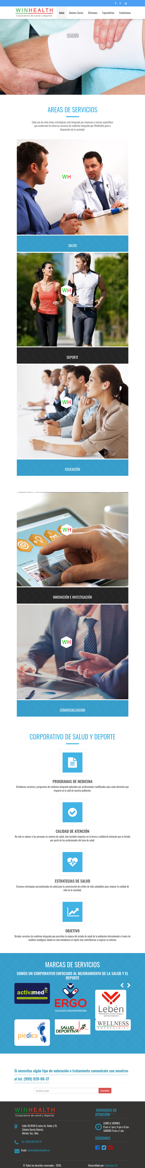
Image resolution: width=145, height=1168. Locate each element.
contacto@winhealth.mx (38, 1146)
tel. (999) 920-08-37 (33, 1074)
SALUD (72, 245)
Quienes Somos (76, 13)
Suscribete (105, 1086)
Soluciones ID (111, 1161)
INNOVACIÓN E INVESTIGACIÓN (72, 595)
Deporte (72, 356)
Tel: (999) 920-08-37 (32, 1137)
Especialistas (108, 13)
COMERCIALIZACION (72, 707)
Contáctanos (125, 13)
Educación (72, 468)
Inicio (61, 13)
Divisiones (92, 13)
